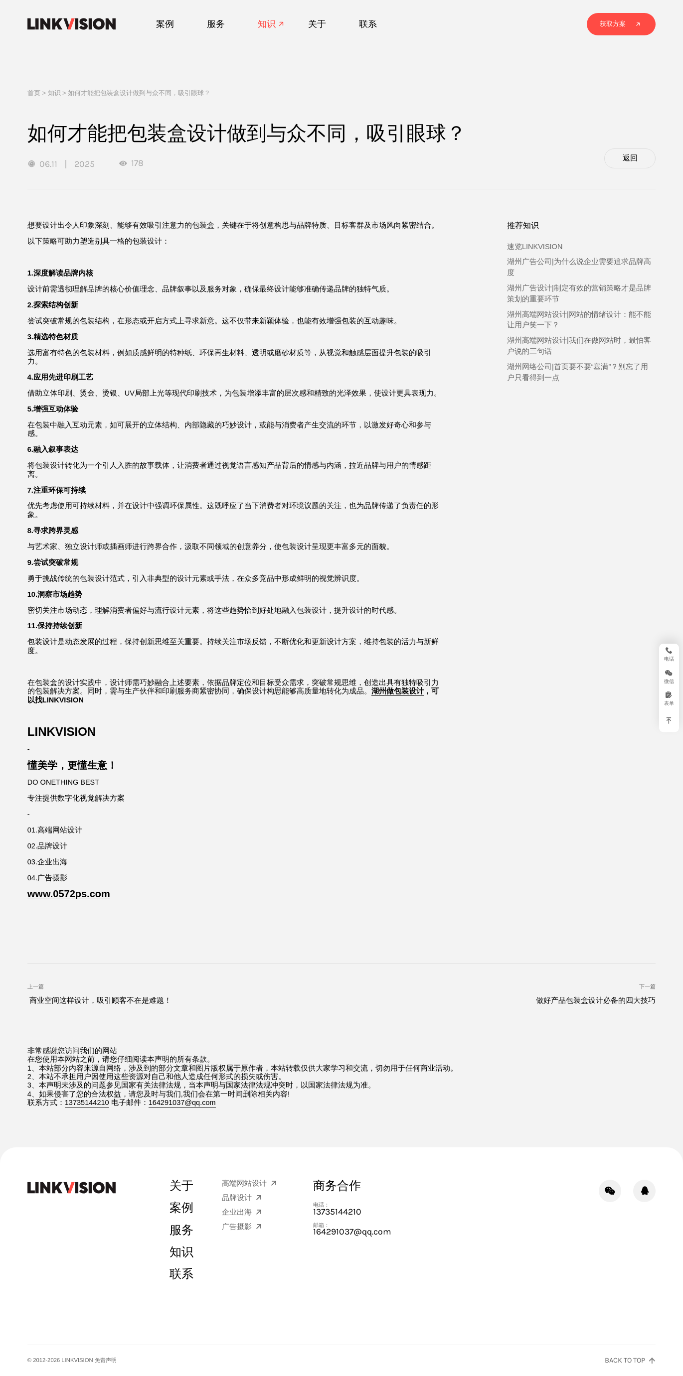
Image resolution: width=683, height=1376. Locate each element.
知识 (54, 93)
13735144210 (87, 1102)
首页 (33, 93)
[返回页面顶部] (630, 1361)
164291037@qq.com (182, 1102)
